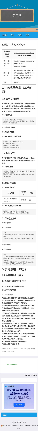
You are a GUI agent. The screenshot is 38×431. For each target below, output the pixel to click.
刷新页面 (27, 375)
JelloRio (23, 348)
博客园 (4, 35)
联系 (19, 35)
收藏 (9, 351)
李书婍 (17, 15)
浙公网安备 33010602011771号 (12, 425)
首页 (12, 35)
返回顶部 (34, 375)
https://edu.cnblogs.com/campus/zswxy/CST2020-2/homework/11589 (24, 63)
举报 (12, 351)
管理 (27, 35)
